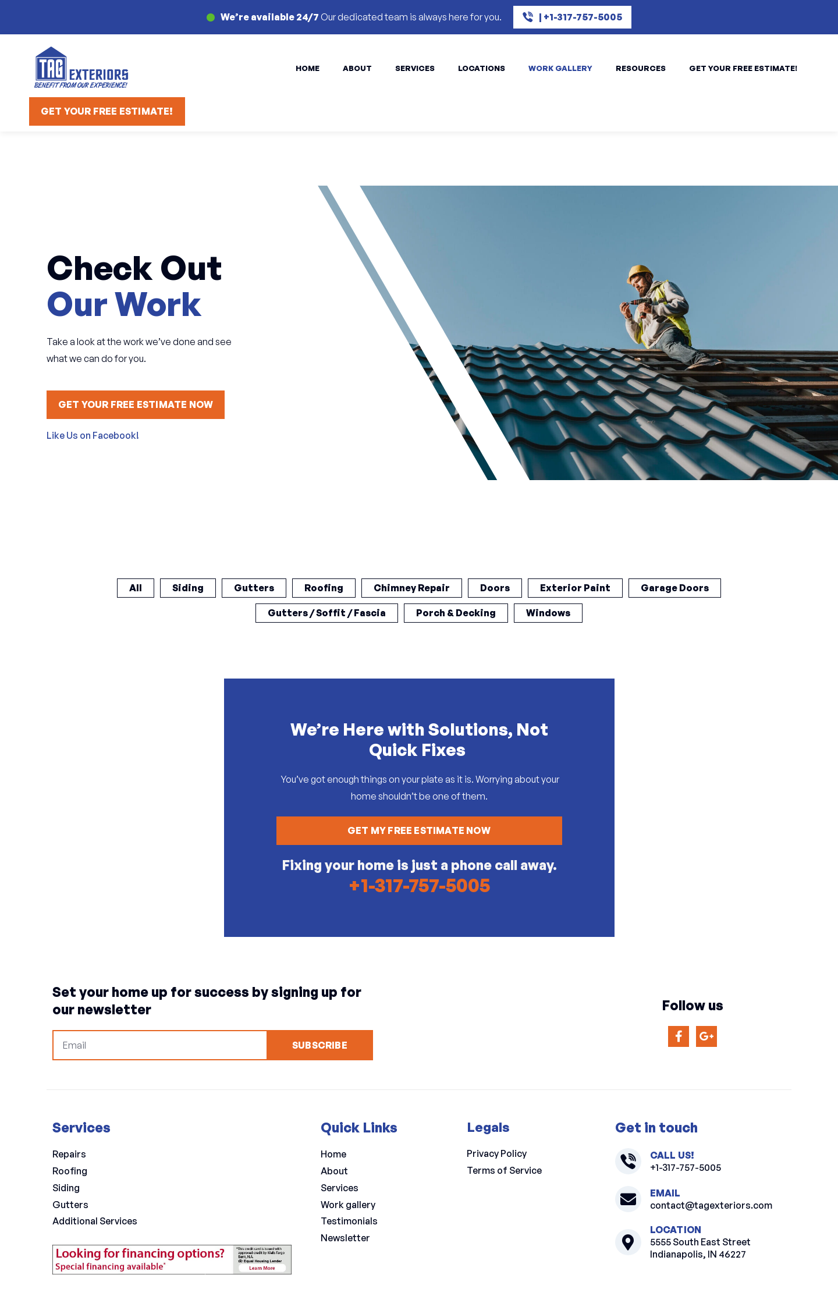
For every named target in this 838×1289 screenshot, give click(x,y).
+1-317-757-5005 (419, 885)
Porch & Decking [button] (456, 613)
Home (307, 68)
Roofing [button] (323, 588)
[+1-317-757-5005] (628, 1162)
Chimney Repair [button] (412, 588)
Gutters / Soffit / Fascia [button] (327, 613)
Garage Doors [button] (675, 588)
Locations (481, 68)
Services (415, 68)
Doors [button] (495, 588)
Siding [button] (188, 588)
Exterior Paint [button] (575, 588)
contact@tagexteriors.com (711, 1205)
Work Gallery (560, 68)
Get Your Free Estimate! (743, 68)
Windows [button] (548, 613)
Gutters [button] (254, 588)
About (357, 68)
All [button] (135, 588)
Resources (641, 68)
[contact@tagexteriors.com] (628, 1200)
